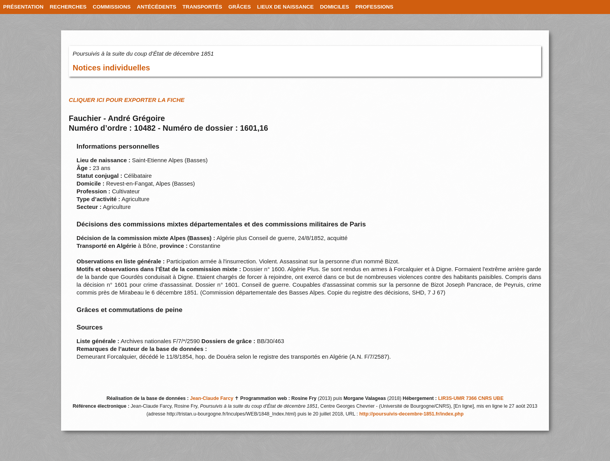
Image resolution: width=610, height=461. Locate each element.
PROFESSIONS (374, 7)
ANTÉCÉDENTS (156, 7)
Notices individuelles (111, 67)
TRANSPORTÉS (202, 7)
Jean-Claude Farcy (211, 398)
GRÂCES (239, 7)
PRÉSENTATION (23, 7)
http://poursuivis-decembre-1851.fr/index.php (411, 414)
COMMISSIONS (112, 7)
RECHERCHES (68, 7)
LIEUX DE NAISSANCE (285, 7)
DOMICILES (334, 7)
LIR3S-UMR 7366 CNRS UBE (470, 398)
